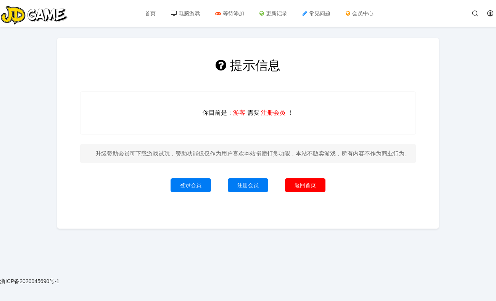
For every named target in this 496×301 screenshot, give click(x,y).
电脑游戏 (185, 13)
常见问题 (316, 13)
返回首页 (305, 185)
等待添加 (229, 13)
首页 (150, 13)
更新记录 (273, 13)
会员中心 (360, 13)
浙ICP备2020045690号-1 (30, 281)
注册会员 (248, 185)
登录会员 (190, 185)
